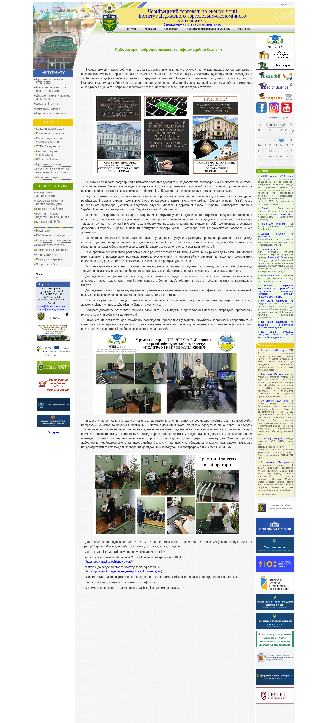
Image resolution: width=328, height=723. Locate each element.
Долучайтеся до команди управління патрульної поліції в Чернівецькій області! (275, 239)
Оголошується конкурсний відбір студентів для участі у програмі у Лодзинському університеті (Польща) (275, 214)
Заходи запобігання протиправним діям (49, 202)
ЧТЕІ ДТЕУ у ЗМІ (47, 254)
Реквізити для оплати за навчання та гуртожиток (52, 170)
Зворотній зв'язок (48, 264)
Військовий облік (47, 159)
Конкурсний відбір (48, 221)
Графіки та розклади (50, 128)
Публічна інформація (50, 235)
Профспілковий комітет (52, 208)
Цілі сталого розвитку (50, 245)
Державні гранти (47, 103)
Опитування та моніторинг (54, 240)
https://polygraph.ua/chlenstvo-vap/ (109, 561)
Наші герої (43, 230)
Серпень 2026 (276, 124)
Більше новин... (269, 494)
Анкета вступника (48, 108)
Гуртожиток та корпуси (51, 113)
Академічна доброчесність (46, 194)
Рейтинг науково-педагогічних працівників (53, 215)
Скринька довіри (47, 177)
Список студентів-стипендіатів (48, 152)
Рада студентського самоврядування (49, 140)
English (282, 4)
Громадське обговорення (53, 249)
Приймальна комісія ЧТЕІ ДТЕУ (49, 80)
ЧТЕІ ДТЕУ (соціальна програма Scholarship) (275, 227)
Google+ (53, 432)
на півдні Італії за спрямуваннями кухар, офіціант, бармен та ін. (275, 278)
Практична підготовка (50, 164)
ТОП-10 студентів (48, 146)
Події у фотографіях (49, 259)
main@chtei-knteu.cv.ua (51, 306)
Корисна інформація (50, 133)
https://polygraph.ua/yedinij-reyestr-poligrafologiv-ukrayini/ (123, 571)
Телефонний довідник (51, 309)
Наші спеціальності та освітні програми (51, 89)
